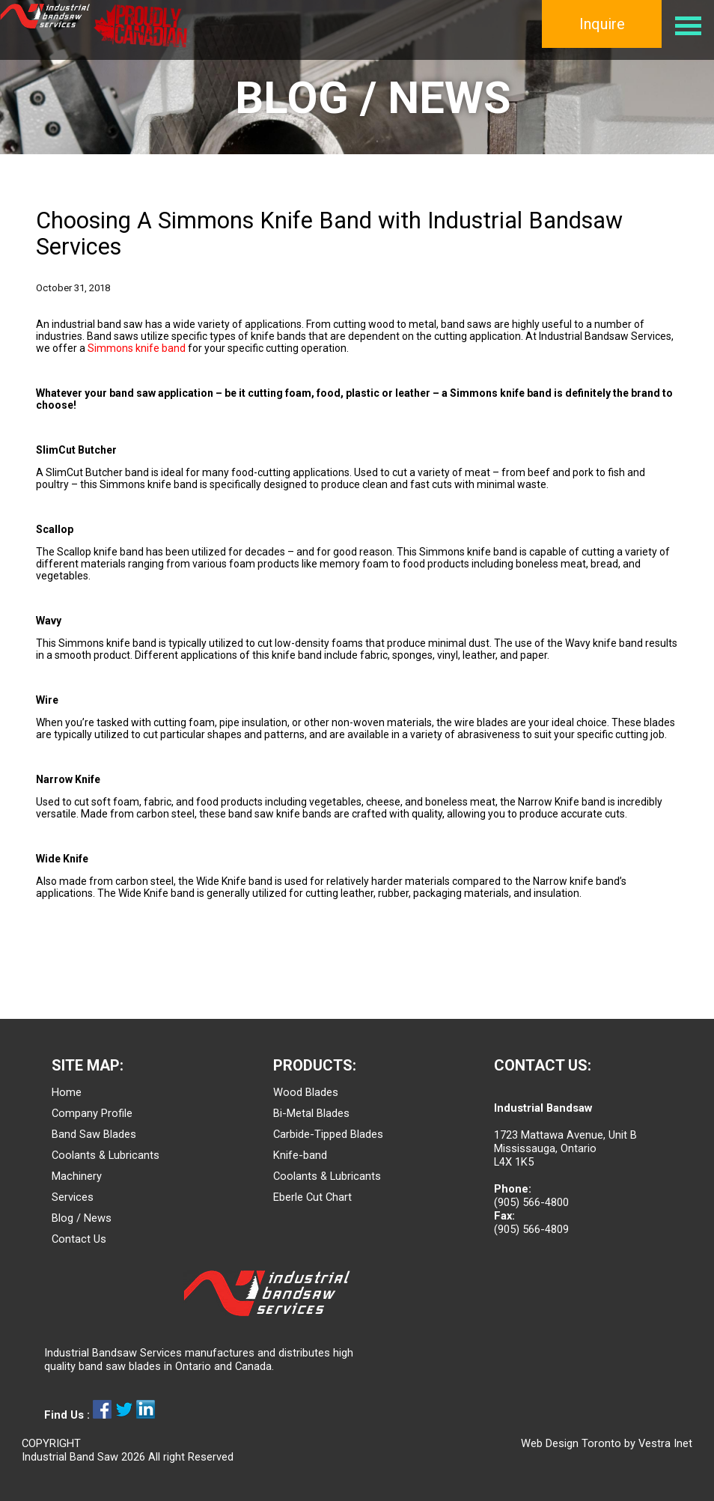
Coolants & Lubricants (105, 1155)
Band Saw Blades (94, 1134)
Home (67, 1092)
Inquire (602, 24)
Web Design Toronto (571, 1443)
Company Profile (92, 1113)
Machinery (77, 1176)
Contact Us (79, 1239)
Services (73, 1197)
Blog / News (82, 1218)
